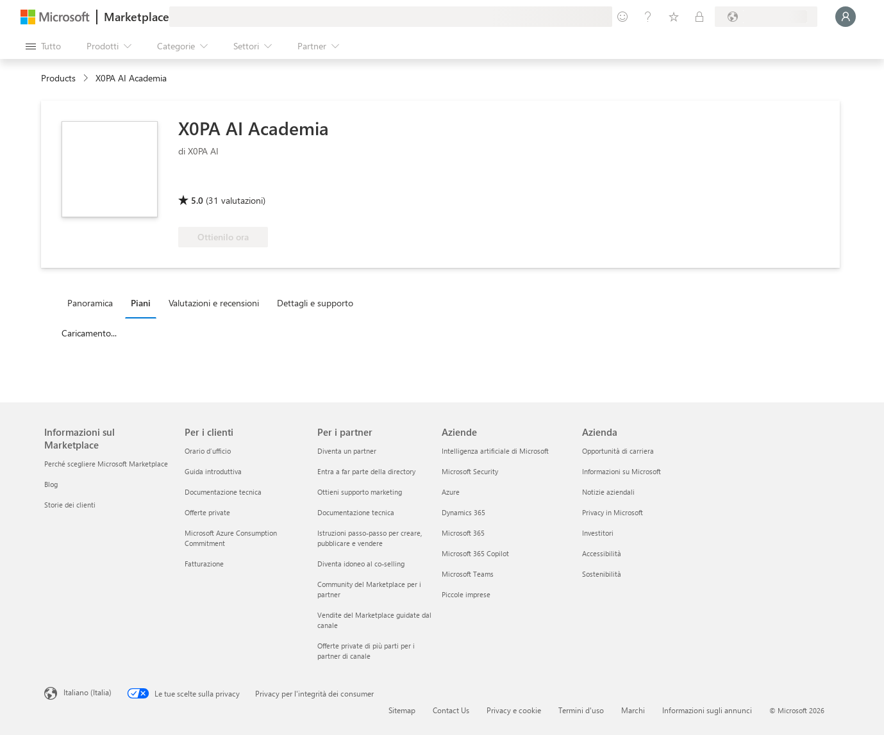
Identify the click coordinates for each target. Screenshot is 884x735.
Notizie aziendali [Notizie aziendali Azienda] (608, 492)
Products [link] (58, 78)
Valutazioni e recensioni (214, 303)
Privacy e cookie (514, 710)
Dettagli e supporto (315, 303)
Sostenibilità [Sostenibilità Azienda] (601, 574)
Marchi (633, 710)
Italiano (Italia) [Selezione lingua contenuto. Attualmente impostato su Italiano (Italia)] (87, 692)
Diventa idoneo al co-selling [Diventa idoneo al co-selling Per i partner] (360, 563)
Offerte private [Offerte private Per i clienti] (207, 512)
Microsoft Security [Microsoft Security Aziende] (470, 471)
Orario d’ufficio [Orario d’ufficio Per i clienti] (208, 451)
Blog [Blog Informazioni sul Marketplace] (51, 484)
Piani (141, 303)
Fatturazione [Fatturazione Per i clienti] (204, 563)
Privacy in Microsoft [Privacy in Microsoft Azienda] (612, 512)
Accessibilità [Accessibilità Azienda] (601, 553)
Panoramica (90, 303)
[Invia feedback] (622, 16)
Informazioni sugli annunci (707, 710)
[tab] (93, 302)
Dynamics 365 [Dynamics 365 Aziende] (463, 512)
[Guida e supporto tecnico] (648, 16)
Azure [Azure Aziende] (451, 492)
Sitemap (401, 710)
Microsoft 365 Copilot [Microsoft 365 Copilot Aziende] (475, 553)
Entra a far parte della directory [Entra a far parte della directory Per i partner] (366, 471)
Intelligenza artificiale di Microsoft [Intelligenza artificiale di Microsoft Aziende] (495, 451)
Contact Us (451, 710)
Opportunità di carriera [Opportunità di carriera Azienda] (618, 451)
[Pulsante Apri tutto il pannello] (43, 46)
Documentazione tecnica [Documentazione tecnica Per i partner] (355, 512)
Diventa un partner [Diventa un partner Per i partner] (346, 451)
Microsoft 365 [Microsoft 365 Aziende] (463, 533)
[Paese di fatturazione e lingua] (766, 16)
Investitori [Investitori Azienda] (597, 533)
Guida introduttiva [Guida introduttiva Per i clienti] (213, 471)
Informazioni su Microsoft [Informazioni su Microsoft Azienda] (621, 471)
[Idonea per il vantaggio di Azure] (230, 182)
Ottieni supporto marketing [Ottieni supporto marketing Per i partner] (359, 492)
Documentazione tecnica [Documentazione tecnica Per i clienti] (223, 492)
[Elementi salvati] (673, 16)
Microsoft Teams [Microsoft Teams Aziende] (468, 574)
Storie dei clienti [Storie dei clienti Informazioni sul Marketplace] (70, 504)
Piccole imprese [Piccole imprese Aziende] (466, 594)
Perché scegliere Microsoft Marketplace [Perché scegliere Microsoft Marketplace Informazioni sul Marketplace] (106, 463)
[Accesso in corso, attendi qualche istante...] (845, 16)
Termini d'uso (581, 710)
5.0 (197, 200)
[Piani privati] (699, 16)
